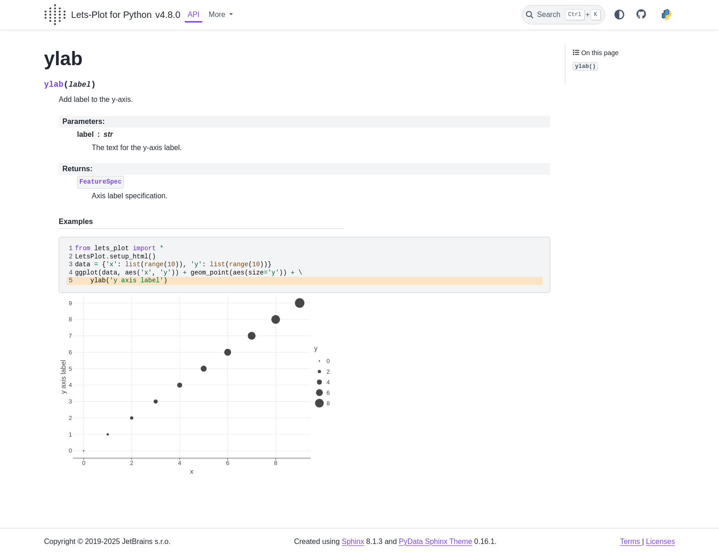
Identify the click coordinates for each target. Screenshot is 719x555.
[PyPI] (666, 14)
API (193, 14)
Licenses (660, 541)
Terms (631, 541)
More (218, 14)
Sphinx (353, 541)
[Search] (563, 14)
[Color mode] (619, 14)
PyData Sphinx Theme (435, 541)
